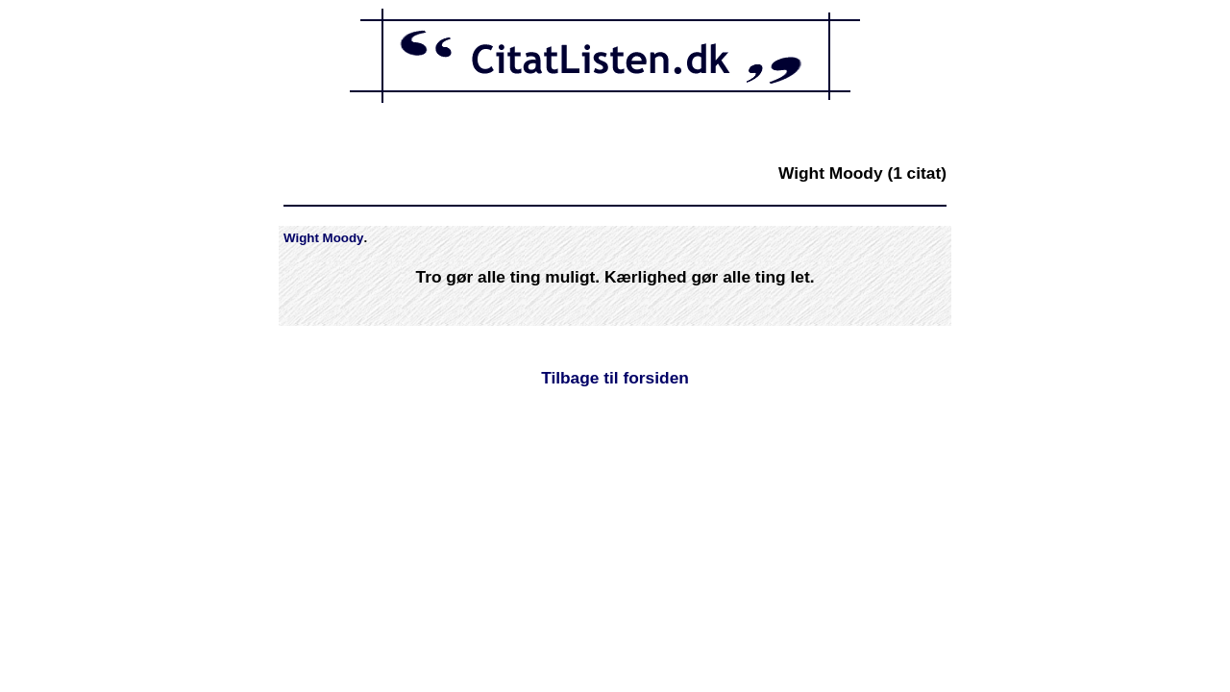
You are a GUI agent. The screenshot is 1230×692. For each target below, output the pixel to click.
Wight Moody (323, 238)
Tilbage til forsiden (615, 377)
